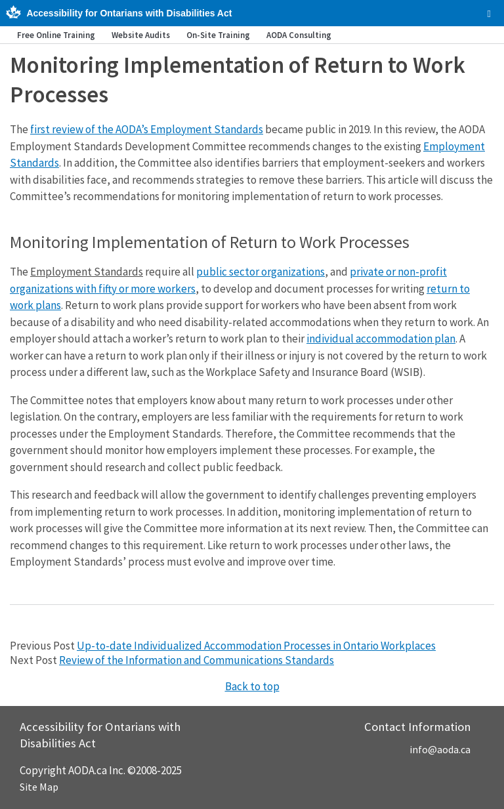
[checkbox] (489, 13)
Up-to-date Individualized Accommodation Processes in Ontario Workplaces (256, 645)
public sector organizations (260, 271)
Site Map (39, 786)
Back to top (252, 686)
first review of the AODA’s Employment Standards (146, 129)
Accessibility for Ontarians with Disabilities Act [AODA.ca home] (129, 13)
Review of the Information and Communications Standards (196, 660)
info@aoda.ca (440, 749)
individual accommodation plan (380, 338)
